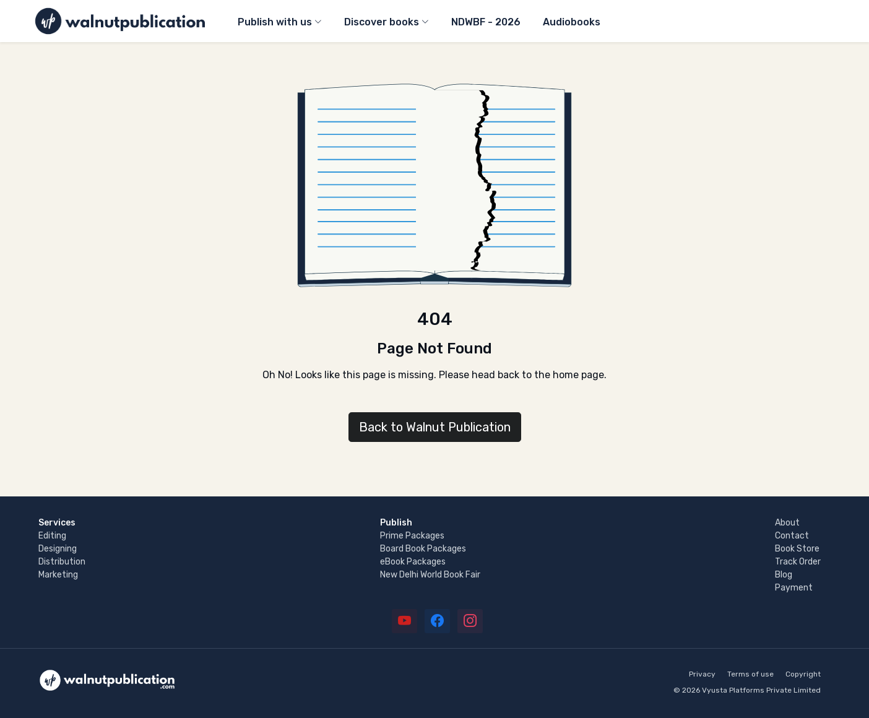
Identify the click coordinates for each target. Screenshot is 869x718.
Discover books (381, 22)
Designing (57, 548)
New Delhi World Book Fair (430, 574)
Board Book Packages (423, 548)
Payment (794, 587)
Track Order (798, 561)
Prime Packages (412, 535)
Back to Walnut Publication (435, 427)
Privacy (702, 674)
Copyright (803, 674)
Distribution (61, 561)
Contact (792, 535)
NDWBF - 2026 (486, 22)
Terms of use (750, 674)
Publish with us (275, 22)
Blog (783, 574)
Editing (52, 535)
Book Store (797, 548)
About (787, 522)
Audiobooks (571, 22)
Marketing (58, 574)
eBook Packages (413, 561)
